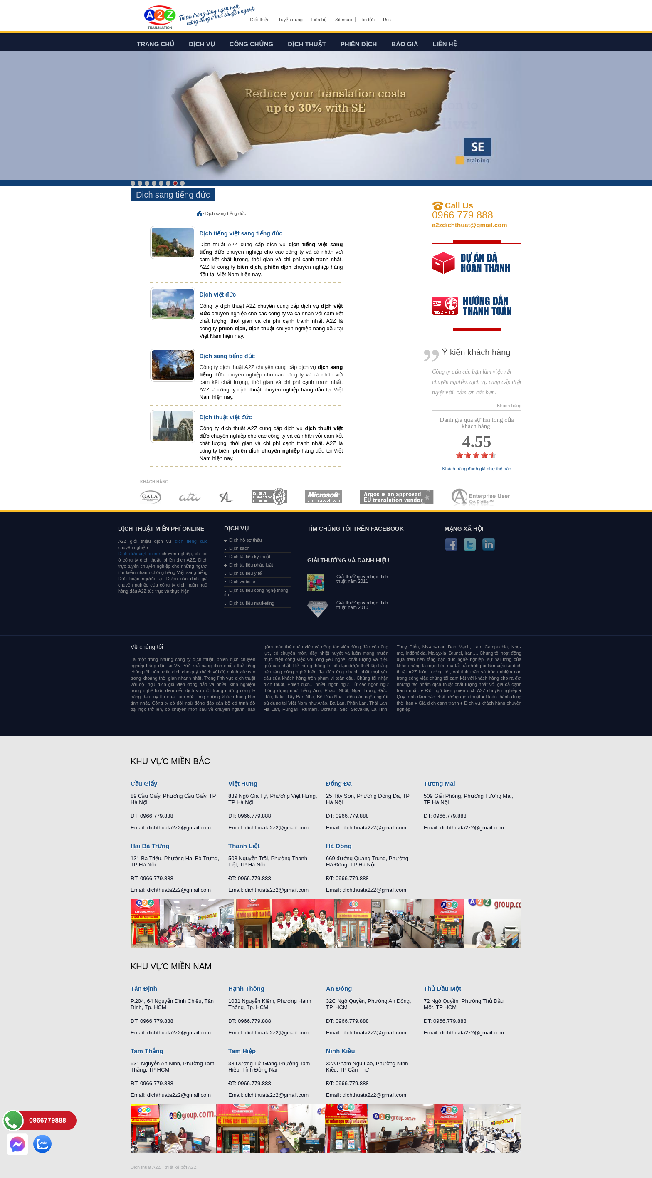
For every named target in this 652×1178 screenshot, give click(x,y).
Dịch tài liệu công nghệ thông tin (256, 592)
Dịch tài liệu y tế (245, 573)
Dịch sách (239, 548)
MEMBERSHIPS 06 (397, 497)
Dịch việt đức (218, 294)
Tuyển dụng (290, 19)
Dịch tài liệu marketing (251, 603)
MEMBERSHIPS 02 (190, 497)
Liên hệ (318, 19)
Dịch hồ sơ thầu (245, 539)
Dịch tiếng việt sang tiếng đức (241, 233)
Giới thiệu (259, 19)
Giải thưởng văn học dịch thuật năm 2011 (362, 579)
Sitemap (343, 19)
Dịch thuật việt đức (226, 417)
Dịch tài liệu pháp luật (251, 564)
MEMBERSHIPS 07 (481, 497)
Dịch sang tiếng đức (225, 213)
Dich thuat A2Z (146, 1167)
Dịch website (242, 581)
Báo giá (404, 43)
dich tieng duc (191, 541)
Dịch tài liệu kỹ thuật (249, 556)
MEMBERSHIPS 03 (226, 497)
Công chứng (251, 43)
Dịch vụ (202, 43)
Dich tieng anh (159, 17)
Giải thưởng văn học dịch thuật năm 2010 (362, 605)
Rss (387, 19)
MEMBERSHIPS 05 (323, 497)
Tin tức (368, 19)
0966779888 (47, 1120)
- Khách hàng (507, 405)
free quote (471, 269)
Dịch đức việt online (139, 553)
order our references (478, 306)
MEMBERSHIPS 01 (150, 497)
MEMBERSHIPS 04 (270, 497)
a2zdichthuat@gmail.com (469, 225)
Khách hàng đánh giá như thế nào (476, 469)
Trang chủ (155, 43)
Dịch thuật (307, 43)
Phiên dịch (359, 43)
